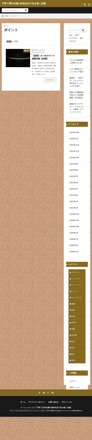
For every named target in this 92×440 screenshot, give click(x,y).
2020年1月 (74, 252)
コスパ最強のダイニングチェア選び (77, 70)
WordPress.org (76, 400)
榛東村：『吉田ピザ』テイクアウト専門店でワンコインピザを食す (77, 82)
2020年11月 (74, 221)
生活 (73, 342)
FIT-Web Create (54, 434)
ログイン (73, 381)
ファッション (77, 285)
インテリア (76, 279)
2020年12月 (74, 214)
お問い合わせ (53, 425)
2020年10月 (74, 227)
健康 (73, 304)
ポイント (15, 16)
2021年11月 (74, 152)
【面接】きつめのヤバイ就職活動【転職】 (43, 57)
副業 (73, 310)
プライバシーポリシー (37, 425)
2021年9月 (74, 164)
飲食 (81, 38)
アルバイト (73, 41)
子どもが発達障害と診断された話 (77, 61)
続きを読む (50, 80)
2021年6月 (74, 183)
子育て (77, 35)
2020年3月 (74, 246)
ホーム (22, 425)
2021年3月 (74, 195)
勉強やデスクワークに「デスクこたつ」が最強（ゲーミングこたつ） (77, 108)
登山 (71, 35)
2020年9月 (74, 233)
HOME (6, 16)
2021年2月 (74, 202)
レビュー (75, 292)
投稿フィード (75, 388)
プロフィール (66, 425)
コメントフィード (77, 394)
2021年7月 (74, 177)
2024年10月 (74, 133)
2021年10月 (74, 158)
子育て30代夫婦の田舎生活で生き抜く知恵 (24, 3)
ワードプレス (73, 38)
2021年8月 (74, 170)
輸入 (73, 354)
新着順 (9, 41)
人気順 (15, 41)
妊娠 (73, 317)
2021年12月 (74, 145)
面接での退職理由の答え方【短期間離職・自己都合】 (77, 95)
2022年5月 (74, 139)
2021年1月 (74, 208)
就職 (27, 50)
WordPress (77, 434)
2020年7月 (74, 239)
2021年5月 (74, 189)
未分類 (74, 335)
